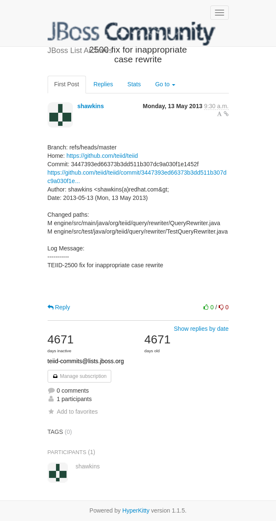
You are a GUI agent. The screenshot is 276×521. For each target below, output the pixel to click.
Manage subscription (79, 376)
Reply (59, 307)
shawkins (90, 106)
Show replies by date (201, 328)
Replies (103, 84)
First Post (66, 84)
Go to (165, 84)
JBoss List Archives (132, 33)
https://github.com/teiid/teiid (102, 155)
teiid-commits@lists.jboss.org (86, 361)
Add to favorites (73, 411)
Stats (134, 84)
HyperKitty (136, 510)
